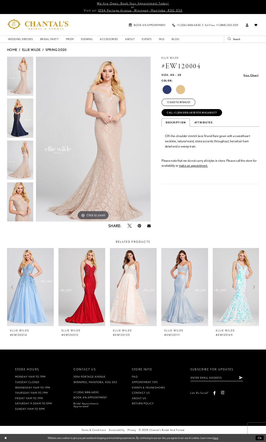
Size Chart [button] (251, 75)
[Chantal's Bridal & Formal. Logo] (37, 24)
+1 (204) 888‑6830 (86, 392)
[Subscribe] (240, 377)
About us (139, 398)
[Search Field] (245, 39)
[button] (247, 25)
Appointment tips (145, 382)
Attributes (204, 122)
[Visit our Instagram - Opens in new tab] (222, 393)
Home (12, 50)
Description (176, 122)
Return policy (143, 403)
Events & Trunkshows (148, 387)
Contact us (141, 392)
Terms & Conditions (94, 429)
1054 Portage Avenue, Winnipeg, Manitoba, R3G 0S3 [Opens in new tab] (140, 10)
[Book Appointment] (147, 25)
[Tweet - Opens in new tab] (129, 226)
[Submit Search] (227, 39)
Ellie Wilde (31, 50)
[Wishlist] (256, 25)
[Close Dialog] (5, 438)
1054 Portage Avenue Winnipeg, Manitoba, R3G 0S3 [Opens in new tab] (95, 379)
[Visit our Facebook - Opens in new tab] (214, 393)
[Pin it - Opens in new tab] (139, 226)
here (215, 438)
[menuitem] (147, 25)
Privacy (132, 429)
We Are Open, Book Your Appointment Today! (133, 3)
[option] (20, 78)
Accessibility (117, 429)
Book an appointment (90, 397)
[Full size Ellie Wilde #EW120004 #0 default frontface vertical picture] (93, 139)
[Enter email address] (216, 377)
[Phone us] (187, 25)
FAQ (135, 376)
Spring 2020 (56, 50)
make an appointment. (193, 165)
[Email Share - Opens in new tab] (149, 225)
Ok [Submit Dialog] (260, 438)
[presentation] (30, 287)
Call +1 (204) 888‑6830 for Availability (192, 112)
